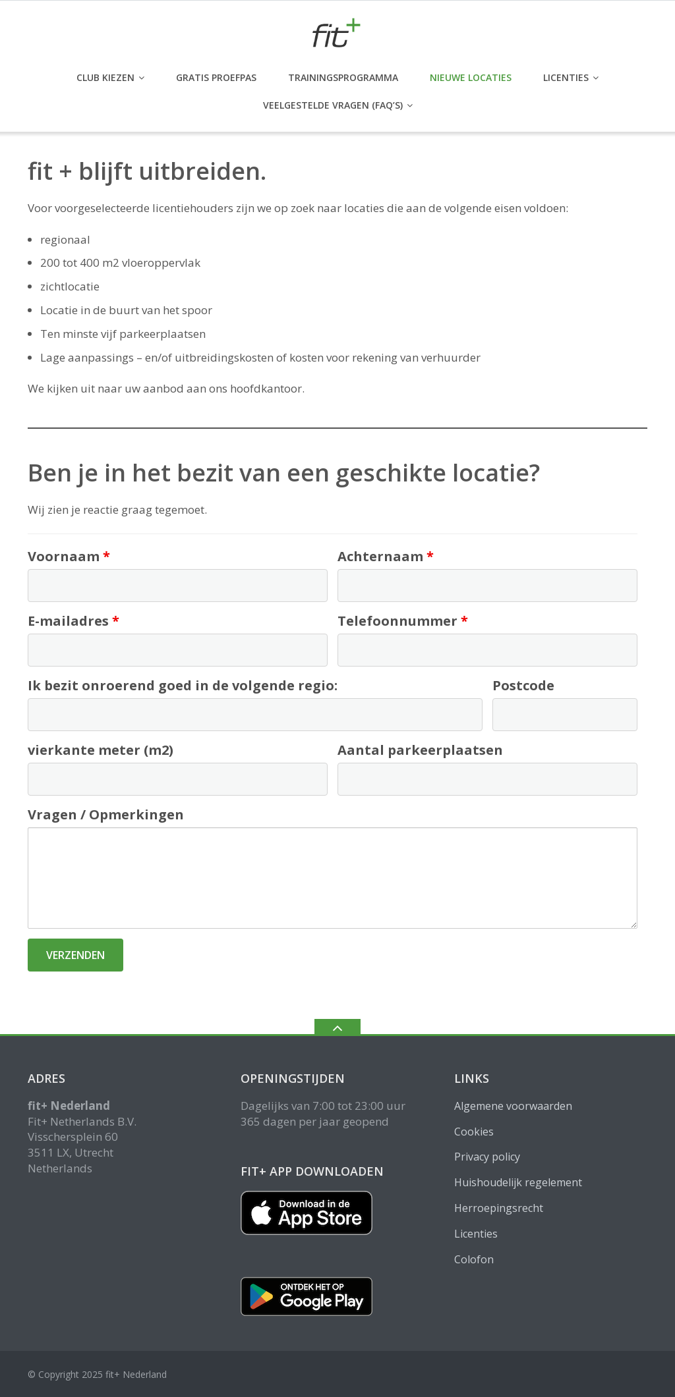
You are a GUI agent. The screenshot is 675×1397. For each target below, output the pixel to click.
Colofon (474, 1259)
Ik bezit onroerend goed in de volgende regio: (183, 685)
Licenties (566, 77)
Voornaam (69, 556)
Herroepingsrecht (498, 1208)
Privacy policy (487, 1156)
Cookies (474, 1131)
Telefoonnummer (403, 621)
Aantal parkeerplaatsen (420, 750)
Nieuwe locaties (471, 77)
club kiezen (105, 77)
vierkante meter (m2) (100, 750)
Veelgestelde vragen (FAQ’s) (333, 105)
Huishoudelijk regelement (518, 1182)
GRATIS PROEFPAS (216, 77)
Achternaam (386, 556)
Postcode (523, 685)
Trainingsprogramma (343, 77)
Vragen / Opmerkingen (106, 814)
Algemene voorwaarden (513, 1106)
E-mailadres (73, 621)
